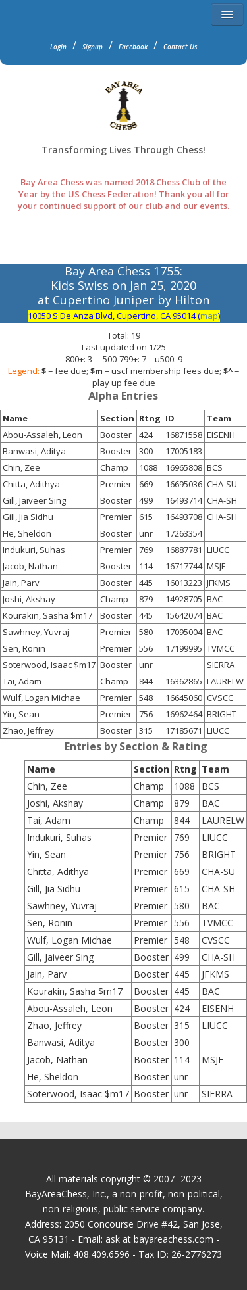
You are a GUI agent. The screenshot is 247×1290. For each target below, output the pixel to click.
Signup (92, 46)
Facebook (133, 46)
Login (58, 46)
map (209, 316)
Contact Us (180, 46)
